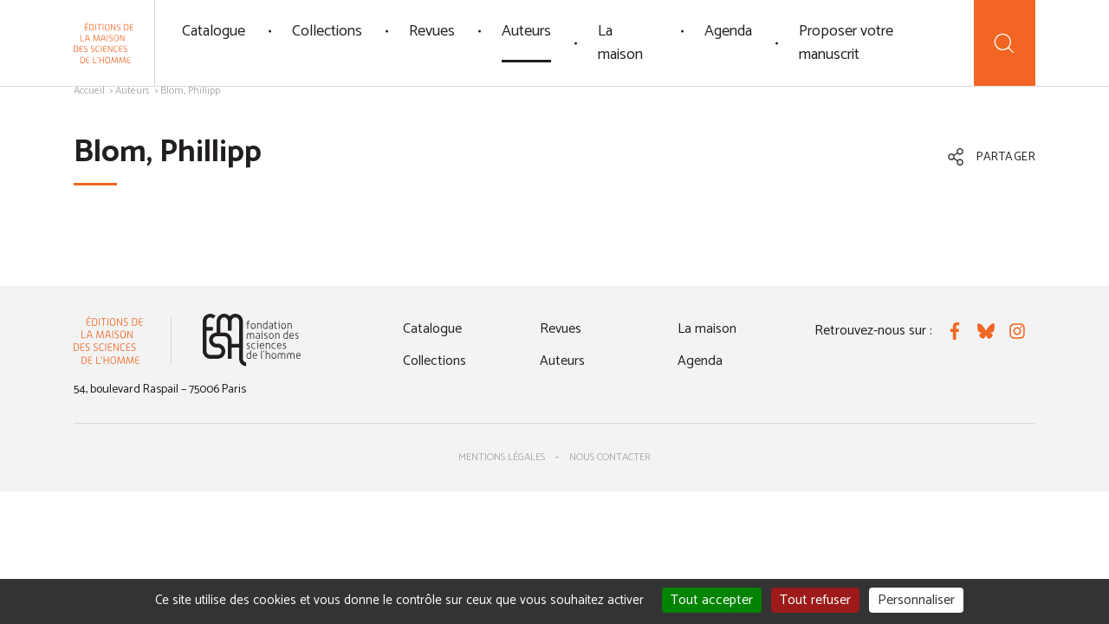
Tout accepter (712, 600)
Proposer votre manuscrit (846, 43)
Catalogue (213, 31)
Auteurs (526, 31)
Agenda (728, 31)
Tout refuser (815, 600)
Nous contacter (610, 457)
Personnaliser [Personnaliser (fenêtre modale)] (916, 600)
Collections (327, 31)
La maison (620, 43)
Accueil (89, 90)
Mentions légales (501, 457)
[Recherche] (1004, 43)
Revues (432, 31)
